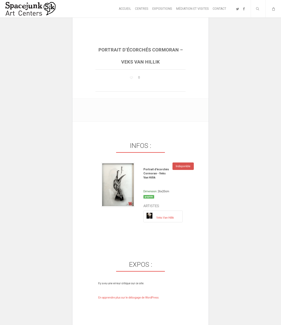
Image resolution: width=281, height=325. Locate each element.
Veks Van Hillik (165, 217)
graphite (149, 196)
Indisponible (183, 166)
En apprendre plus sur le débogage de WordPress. (128, 297)
